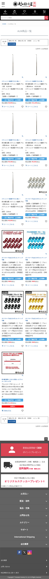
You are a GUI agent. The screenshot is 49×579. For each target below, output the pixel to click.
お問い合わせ (5, 566)
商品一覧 (14, 12)
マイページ (35, 12)
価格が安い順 (12, 41)
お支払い (24, 494)
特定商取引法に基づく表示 (10, 573)
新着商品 (5, 12)
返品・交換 (24, 508)
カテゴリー (24, 522)
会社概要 (24, 544)
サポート (24, 530)
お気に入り (24, 12)
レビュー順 (36, 41)
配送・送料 (24, 501)
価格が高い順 (22, 41)
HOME (4, 24)
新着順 (29, 41)
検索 (46, 18)
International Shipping (24, 537)
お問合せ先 (24, 515)
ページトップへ (46, 439)
